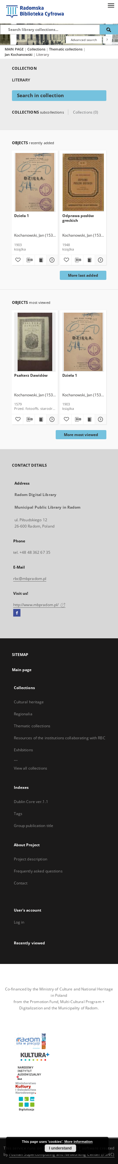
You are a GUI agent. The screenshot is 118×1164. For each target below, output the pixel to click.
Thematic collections (66, 49)
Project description (30, 859)
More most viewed (81, 434)
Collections (36, 49)
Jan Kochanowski (19, 54)
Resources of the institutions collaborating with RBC (59, 738)
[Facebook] (16, 613)
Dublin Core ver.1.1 (31, 801)
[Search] (109, 29)
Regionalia (23, 714)
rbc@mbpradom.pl (30, 578)
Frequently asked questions (38, 871)
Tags (18, 813)
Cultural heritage (29, 702)
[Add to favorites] (17, 260)
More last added (83, 275)
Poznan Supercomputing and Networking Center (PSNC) (62, 1154)
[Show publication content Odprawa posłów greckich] (89, 260)
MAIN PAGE (14, 49)
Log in (19, 922)
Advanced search (84, 40)
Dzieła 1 (21, 215)
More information (78, 1141)
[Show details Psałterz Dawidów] (51, 419)
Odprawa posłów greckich (78, 218)
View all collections (30, 768)
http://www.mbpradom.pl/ (39, 604)
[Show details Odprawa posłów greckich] (99, 260)
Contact (21, 883)
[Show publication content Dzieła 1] (40, 260)
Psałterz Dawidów (31, 375)
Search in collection (40, 95)
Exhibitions (23, 750)
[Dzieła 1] (35, 182)
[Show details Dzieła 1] (51, 260)
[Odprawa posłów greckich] (83, 182)
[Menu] (110, 5)
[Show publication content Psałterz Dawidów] (40, 419)
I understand (60, 1148)
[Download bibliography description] (29, 260)
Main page (22, 669)
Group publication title (33, 825)
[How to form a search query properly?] (107, 40)
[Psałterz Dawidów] (35, 342)
